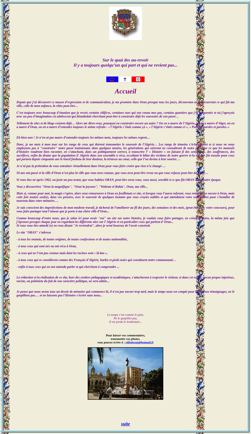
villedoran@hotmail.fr (139, 342)
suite (125, 423)
